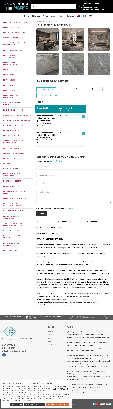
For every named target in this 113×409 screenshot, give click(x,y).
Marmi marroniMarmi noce (10, 97)
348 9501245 (88, 10)
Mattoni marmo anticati (15, 199)
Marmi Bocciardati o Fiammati (12, 175)
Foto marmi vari (11, 250)
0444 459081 (100, 10)
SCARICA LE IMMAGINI (48, 96)
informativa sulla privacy (42, 401)
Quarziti (7, 164)
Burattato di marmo (13, 126)
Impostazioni (16, 405)
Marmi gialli (9, 70)
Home (26, 16)
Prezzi (45, 16)
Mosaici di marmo (12, 131)
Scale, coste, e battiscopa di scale (13, 205)
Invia (42, 214)
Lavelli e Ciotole (11, 136)
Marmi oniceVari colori (9, 56)
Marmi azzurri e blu (12, 50)
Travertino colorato (14, 211)
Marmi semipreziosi (12, 28)
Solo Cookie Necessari (34, 405)
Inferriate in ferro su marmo (12, 237)
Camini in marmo (11, 169)
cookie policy (57, 401)
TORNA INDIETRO (46, 90)
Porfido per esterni (12, 181)
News (61, 16)
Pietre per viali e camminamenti (11, 217)
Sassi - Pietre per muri (13, 148)
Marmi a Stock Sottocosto (16, 22)
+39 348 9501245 (55, 161)
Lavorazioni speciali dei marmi (14, 192)
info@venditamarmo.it (14, 351)
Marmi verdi (9, 75)
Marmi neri (8, 85)
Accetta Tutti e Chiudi (57, 405)
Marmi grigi (9, 90)
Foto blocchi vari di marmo (12, 244)
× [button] (69, 382)
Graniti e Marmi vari (13, 38)
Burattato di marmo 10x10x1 (17, 120)
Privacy (70, 209)
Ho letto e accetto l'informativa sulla (55, 209)
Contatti (70, 16)
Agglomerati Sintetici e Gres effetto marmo (17, 44)
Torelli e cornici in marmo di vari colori (13, 225)
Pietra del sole (10, 158)
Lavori (53, 16)
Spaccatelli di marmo (13, 153)
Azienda (51, 335)
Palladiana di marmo (13, 110)
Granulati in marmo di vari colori (13, 142)
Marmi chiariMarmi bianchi (10, 64)
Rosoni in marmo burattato (17, 115)
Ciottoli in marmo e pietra (12, 104)
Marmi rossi (9, 80)
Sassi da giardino (12, 231)
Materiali (36, 16)
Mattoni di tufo (11, 186)
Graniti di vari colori (14, 33)
